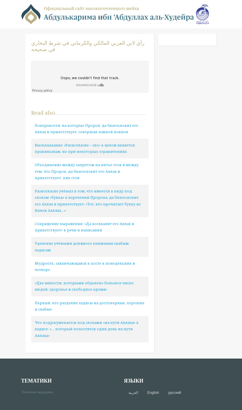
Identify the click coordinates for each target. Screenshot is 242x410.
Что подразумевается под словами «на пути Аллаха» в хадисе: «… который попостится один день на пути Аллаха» (87, 329)
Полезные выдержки (39, 392)
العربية (133, 393)
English (153, 393)
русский (174, 393)
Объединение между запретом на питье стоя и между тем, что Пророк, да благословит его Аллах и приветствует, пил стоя (87, 171)
